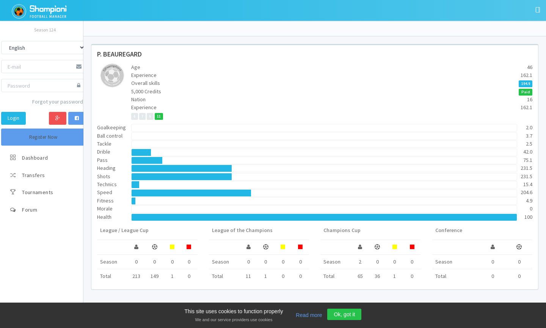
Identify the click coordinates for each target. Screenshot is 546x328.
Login (13, 118)
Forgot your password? (58, 101)
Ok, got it (344, 314)
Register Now (43, 137)
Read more (309, 315)
